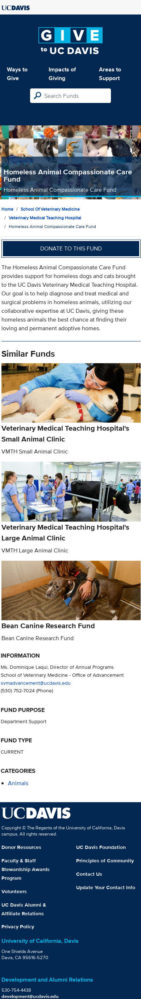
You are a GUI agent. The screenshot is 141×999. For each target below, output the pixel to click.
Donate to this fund (71, 248)
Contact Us (89, 874)
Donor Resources (21, 847)
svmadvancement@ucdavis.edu (36, 683)
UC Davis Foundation (101, 847)
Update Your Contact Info (105, 887)
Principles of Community (105, 860)
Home (7, 209)
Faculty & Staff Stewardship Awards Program (25, 869)
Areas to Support (110, 73)
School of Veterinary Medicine (50, 209)
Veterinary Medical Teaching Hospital (45, 218)
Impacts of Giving (62, 73)
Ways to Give (17, 73)
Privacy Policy (17, 926)
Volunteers (14, 891)
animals (18, 783)
